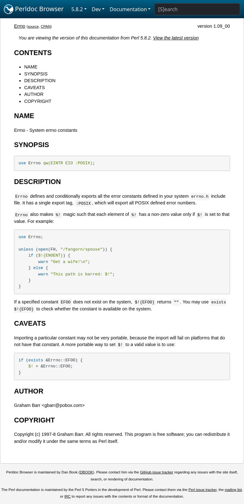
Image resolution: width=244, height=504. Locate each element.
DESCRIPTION (39, 80)
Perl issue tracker (202, 490)
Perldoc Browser (34, 9)
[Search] (197, 9)
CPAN (46, 26)
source (33, 26)
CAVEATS (34, 87)
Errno (19, 26)
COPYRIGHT (37, 101)
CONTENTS (33, 53)
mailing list (233, 490)
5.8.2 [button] (77, 9)
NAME (30, 66)
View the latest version (176, 37)
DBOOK (86, 472)
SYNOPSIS (36, 73)
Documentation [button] (128, 9)
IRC (67, 496)
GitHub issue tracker (156, 472)
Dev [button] (96, 9)
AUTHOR (34, 94)
